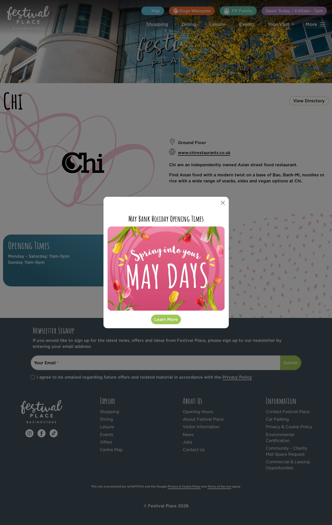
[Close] (223, 203)
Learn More (166, 319)
